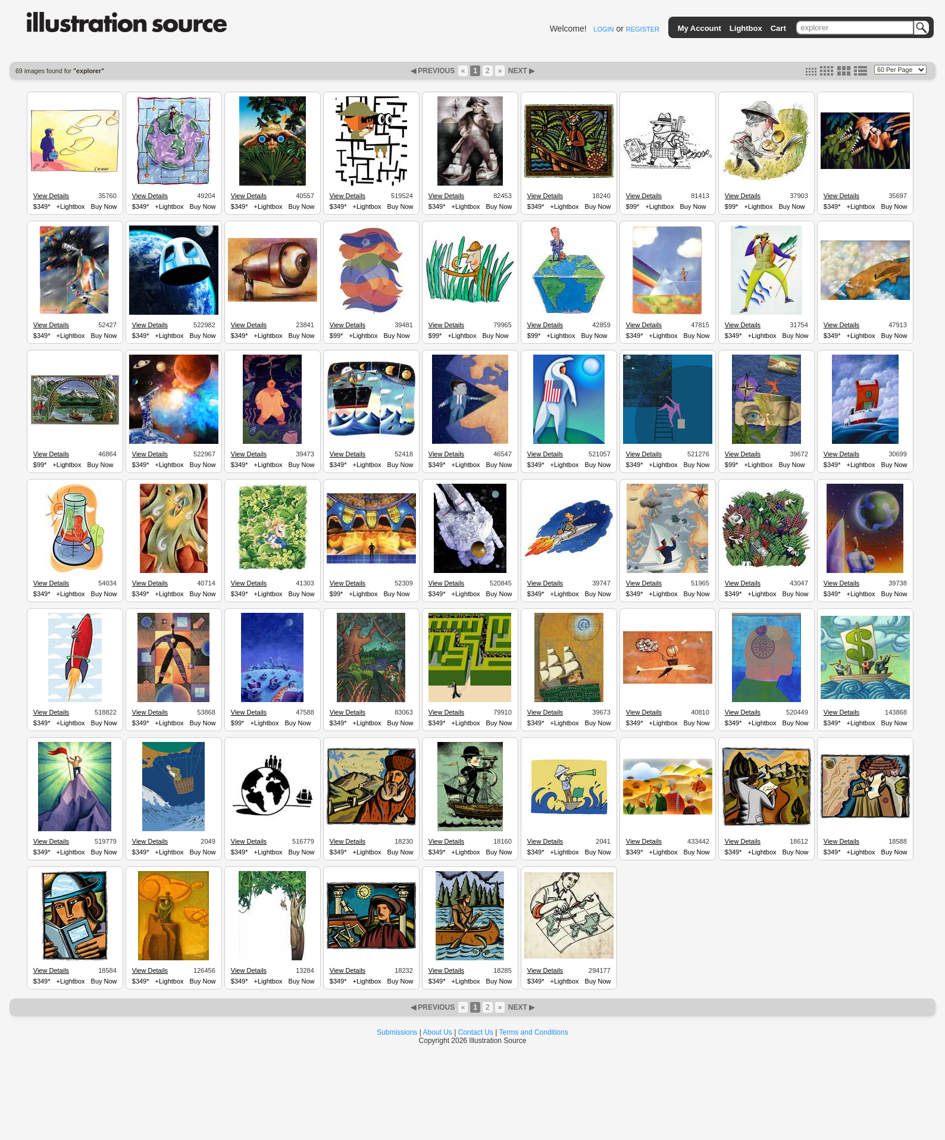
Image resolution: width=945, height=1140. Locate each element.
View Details (51, 195)
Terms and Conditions (533, 1032)
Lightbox (746, 28)
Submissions (397, 1032)
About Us (437, 1032)
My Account (699, 28)
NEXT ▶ (520, 71)
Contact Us (475, 1032)
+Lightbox (71, 206)
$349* (42, 206)
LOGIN (603, 29)
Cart (778, 28)
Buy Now (104, 206)
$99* (633, 206)
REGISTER (642, 29)
